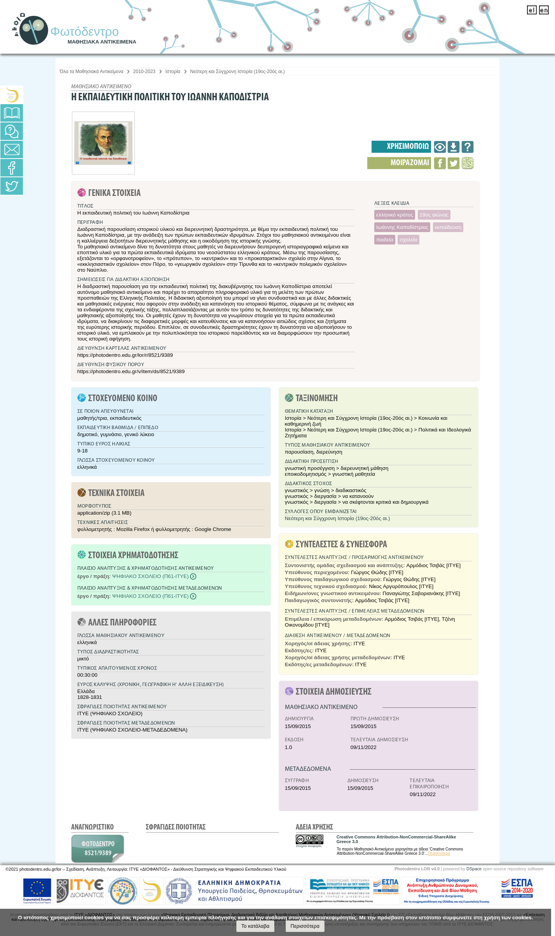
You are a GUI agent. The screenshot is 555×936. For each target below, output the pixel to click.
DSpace (474, 868)
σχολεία (408, 240)
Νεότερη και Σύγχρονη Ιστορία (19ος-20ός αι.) (237, 71)
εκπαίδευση (448, 227)
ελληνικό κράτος (394, 215)
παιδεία (384, 240)
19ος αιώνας (434, 215)
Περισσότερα (439, 853)
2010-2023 (144, 71)
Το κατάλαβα (255, 926)
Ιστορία (172, 71)
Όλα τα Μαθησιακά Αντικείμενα (91, 71)
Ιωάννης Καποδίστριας (402, 227)
